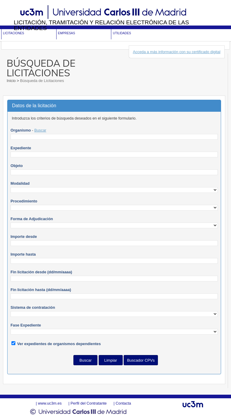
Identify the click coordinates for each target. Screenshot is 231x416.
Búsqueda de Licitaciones (41, 80)
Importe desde (24, 236)
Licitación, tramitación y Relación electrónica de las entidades (101, 25)
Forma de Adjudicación (32, 219)
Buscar (40, 130)
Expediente (21, 148)
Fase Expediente (26, 325)
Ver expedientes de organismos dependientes (59, 344)
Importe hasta (23, 254)
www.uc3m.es (50, 403)
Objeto (17, 165)
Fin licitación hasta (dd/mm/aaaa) (41, 289)
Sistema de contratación (33, 307)
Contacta (123, 403)
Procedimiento (24, 201)
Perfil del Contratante (88, 403)
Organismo (21, 130)
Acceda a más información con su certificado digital (176, 52)
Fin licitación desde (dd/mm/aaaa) (41, 272)
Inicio (12, 80)
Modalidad (20, 183)
